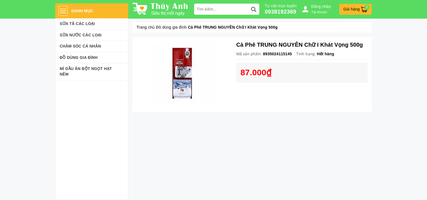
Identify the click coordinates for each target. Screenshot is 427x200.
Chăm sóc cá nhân (80, 46)
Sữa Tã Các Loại (77, 23)
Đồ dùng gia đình (79, 57)
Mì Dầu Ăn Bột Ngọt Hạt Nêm (86, 71)
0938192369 (281, 12)
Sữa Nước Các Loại (81, 35)
